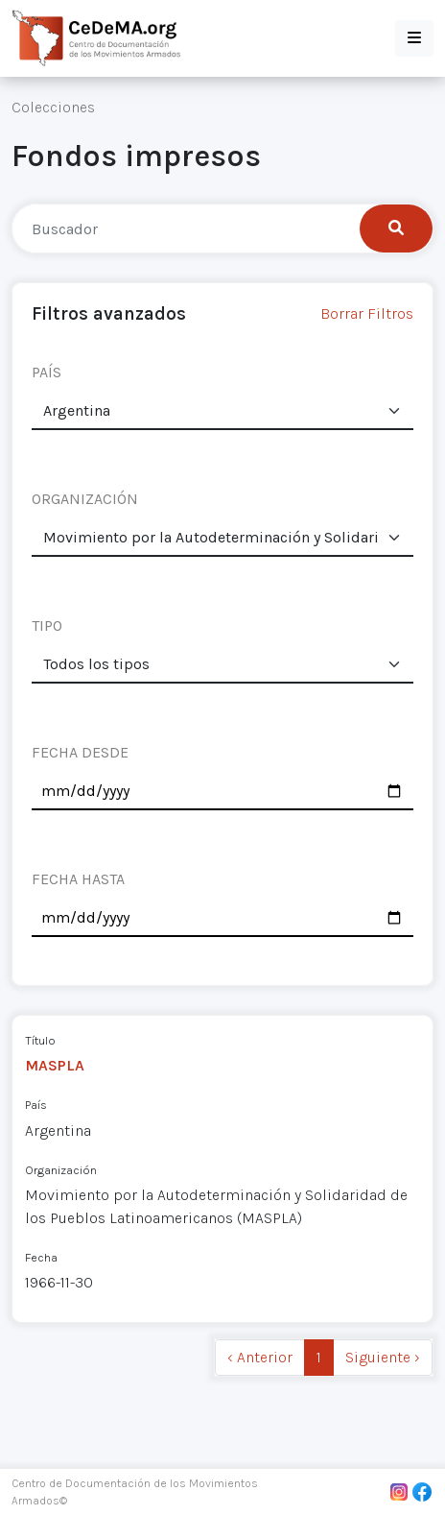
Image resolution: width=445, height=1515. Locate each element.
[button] (414, 38)
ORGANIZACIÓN (85, 499)
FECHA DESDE (80, 752)
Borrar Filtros (366, 313)
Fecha (41, 1257)
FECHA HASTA (78, 879)
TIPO (47, 625)
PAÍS (46, 372)
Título (40, 1040)
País (36, 1104)
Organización (61, 1170)
